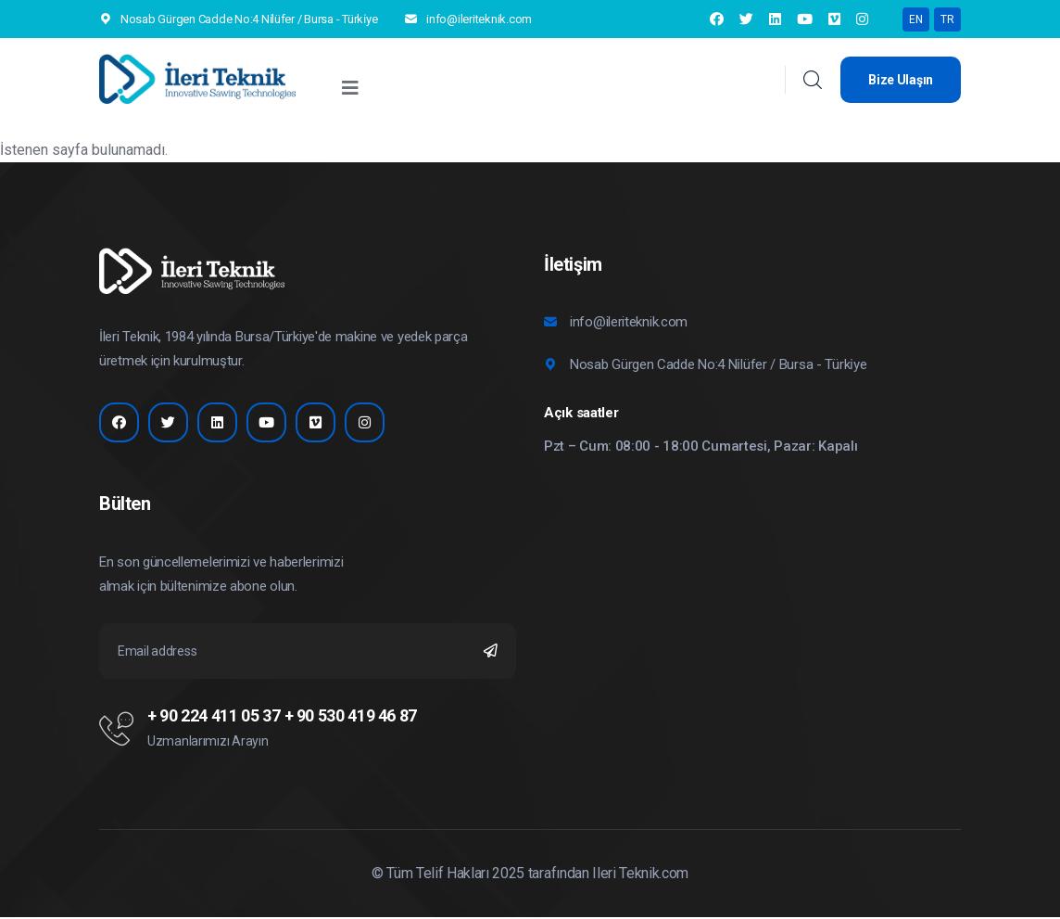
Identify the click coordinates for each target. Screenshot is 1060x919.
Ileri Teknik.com (640, 875)
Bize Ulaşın (900, 79)
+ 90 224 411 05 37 (214, 717)
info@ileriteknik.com (479, 19)
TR (947, 19)
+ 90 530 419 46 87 (351, 717)
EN (916, 19)
